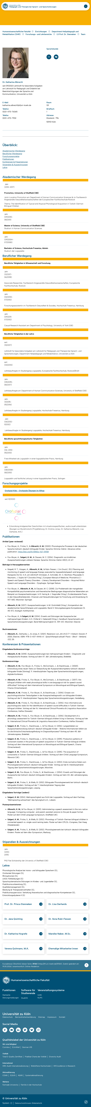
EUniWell (16, 1047)
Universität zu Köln (15, 5)
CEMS (5, 1075)
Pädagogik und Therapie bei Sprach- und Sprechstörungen (32, 7)
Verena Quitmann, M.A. (17, 948)
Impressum (52, 1017)
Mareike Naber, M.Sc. (60, 933)
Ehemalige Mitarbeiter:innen (63, 948)
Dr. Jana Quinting (14, 919)
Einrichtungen (43, 31)
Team (83, 34)
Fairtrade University (10, 1085)
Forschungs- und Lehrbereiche (41, 34)
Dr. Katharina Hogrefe (16, 933)
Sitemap (41, 1017)
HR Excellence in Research (64, 1066)
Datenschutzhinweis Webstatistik (28, 1103)
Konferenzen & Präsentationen (15, 162)
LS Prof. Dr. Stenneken (68, 34)
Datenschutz (8, 1017)
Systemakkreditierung (34, 1075)
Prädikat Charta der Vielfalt (35, 1057)
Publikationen (8, 159)
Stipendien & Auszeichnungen (15, 165)
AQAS (20, 1075)
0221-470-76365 (10, 112)
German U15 (27, 1047)
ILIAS (40, 995)
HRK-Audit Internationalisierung (15, 1066)
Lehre (5, 167)
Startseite (6, 995)
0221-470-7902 (9, 118)
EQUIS (12, 1075)
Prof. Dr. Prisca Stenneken (18, 904)
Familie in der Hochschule (31, 1085)
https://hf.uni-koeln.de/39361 (50, 964)
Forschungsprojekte (11, 156)
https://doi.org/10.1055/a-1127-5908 (33, 552)
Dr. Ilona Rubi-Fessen (60, 919)
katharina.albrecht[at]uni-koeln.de (17, 105)
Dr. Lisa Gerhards (58, 904)
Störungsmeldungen (11, 998)
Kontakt (62, 1017)
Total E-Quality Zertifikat (12, 1057)
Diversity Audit (55, 1057)
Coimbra (6, 1047)
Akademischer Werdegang (14, 151)
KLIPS (40, 998)
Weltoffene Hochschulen (41, 1066)
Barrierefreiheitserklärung (25, 1017)
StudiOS (24, 998)
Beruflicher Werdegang (12, 154)
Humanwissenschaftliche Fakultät (18, 31)
